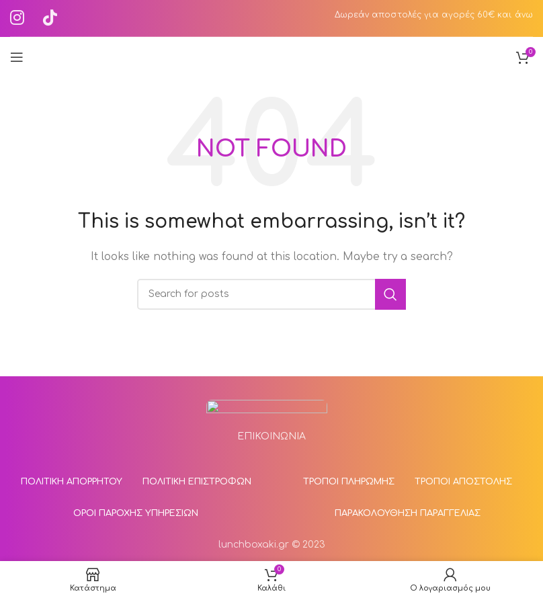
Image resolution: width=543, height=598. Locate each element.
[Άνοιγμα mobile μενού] (16, 57)
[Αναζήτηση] (271, 294)
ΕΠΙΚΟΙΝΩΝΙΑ (271, 436)
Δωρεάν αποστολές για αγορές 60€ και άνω (434, 14)
